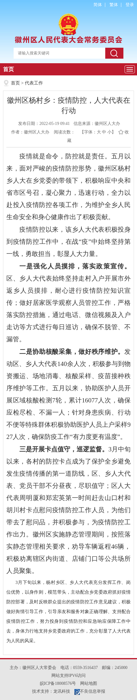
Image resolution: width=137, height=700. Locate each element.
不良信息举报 (89, 691)
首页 (8, 69)
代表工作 (34, 83)
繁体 (113, 4)
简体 (97, 4)
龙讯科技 (61, 691)
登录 (130, 4)
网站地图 (88, 683)
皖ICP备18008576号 (58, 683)
